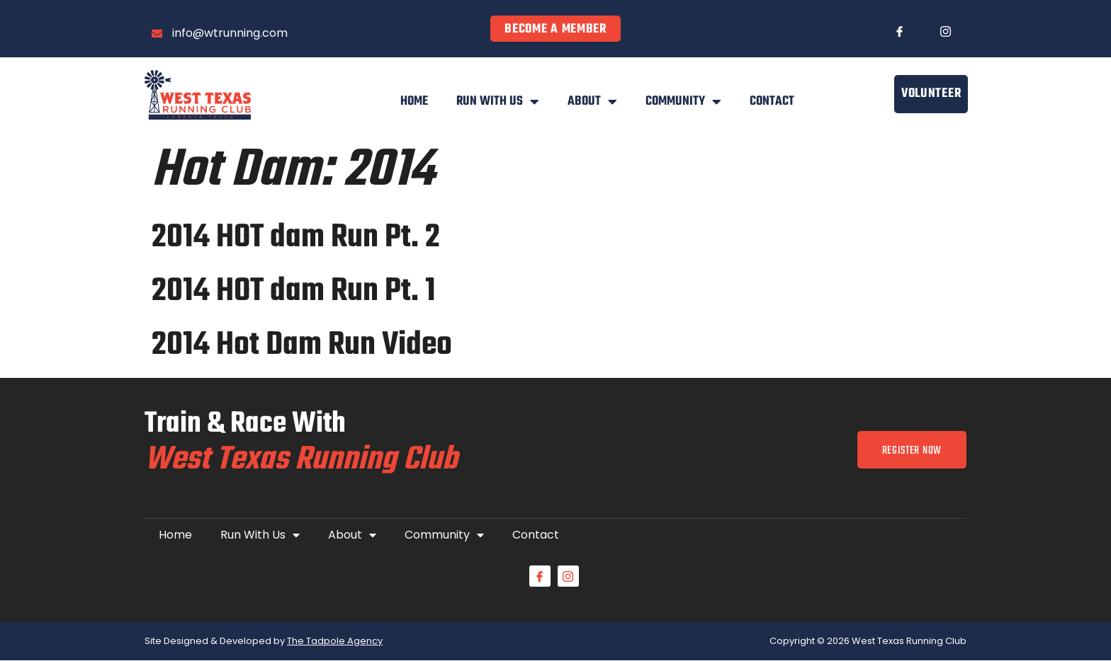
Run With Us (497, 102)
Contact (772, 101)
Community (683, 102)
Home (414, 101)
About (592, 102)
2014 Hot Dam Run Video (302, 345)
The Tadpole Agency (335, 641)
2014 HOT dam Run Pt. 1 (294, 291)
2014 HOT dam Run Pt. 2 (296, 237)
